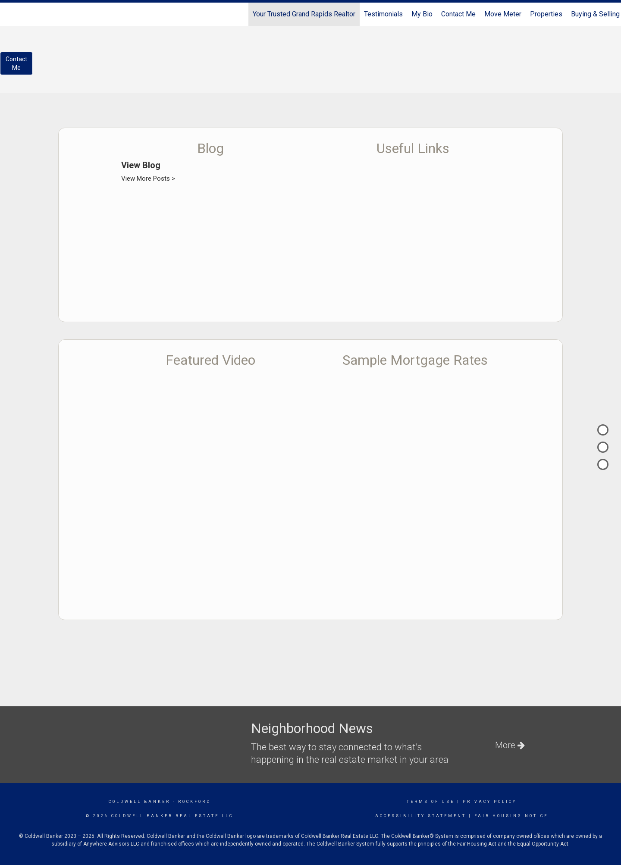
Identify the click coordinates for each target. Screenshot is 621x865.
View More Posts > (148, 178)
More (510, 745)
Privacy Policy (490, 801)
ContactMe (16, 63)
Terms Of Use (431, 801)
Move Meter (502, 14)
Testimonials (383, 14)
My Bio (422, 14)
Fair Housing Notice (511, 816)
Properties (546, 14)
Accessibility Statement (420, 816)
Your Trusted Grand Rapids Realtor (304, 14)
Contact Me (458, 14)
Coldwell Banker (139, 801)
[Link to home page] (11, 14)
